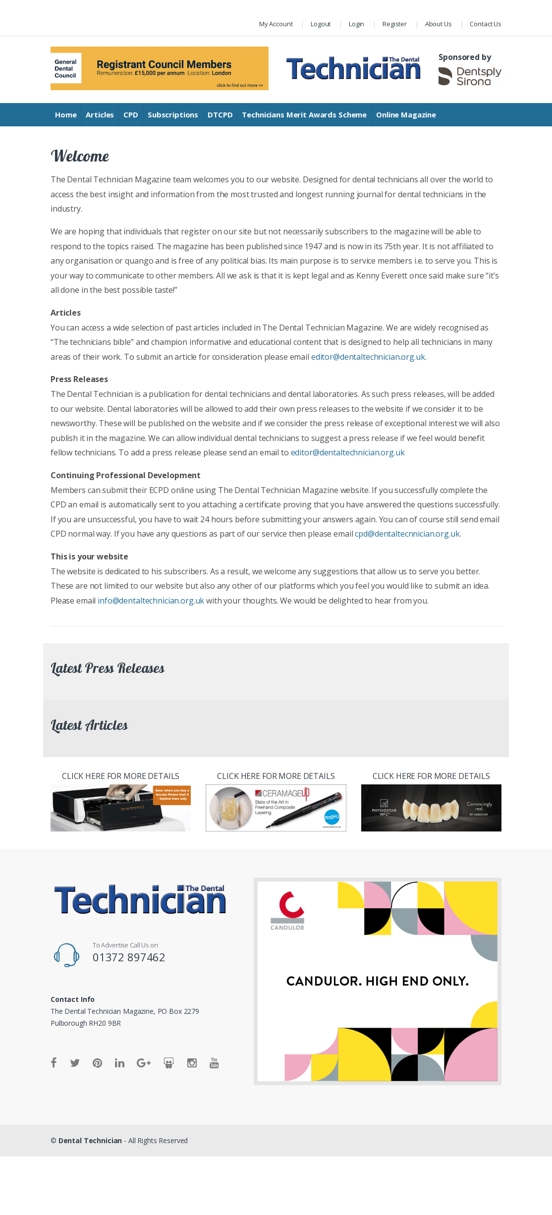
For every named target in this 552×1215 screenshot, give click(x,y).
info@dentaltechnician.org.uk (151, 600)
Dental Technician (90, 1140)
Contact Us (485, 23)
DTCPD (220, 114)
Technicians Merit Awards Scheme (304, 114)
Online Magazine (406, 114)
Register (395, 23)
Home (65, 114)
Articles (100, 114)
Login (356, 23)
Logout (321, 23)
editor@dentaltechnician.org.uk (368, 356)
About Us (438, 23)
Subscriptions (173, 114)
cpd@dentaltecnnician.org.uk (407, 533)
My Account (276, 23)
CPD (130, 114)
